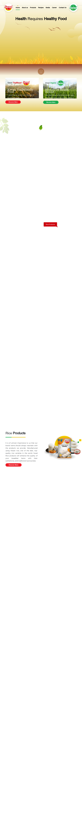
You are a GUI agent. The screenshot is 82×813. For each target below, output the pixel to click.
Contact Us (62, 7)
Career (54, 7)
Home (18, 7)
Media (48, 7)
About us (25, 7)
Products (33, 7)
